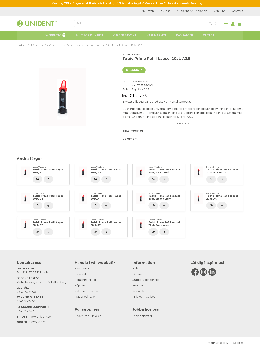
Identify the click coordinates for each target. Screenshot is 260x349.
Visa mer (181, 123)
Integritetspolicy (217, 342)
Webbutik (55, 35)
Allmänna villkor (85, 279)
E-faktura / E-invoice (88, 316)
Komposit (95, 45)
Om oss (165, 11)
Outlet (209, 35)
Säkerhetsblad (132, 130)
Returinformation (86, 291)
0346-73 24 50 (26, 301)
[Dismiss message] (242, 3)
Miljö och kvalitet (143, 296)
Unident (21, 45)
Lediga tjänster (142, 316)
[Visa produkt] (48, 179)
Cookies (238, 342)
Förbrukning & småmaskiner (46, 45)
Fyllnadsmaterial (75, 45)
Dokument (129, 138)
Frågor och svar (85, 296)
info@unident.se (40, 316)
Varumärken (156, 35)
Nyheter (148, 11)
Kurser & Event (125, 35)
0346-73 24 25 (26, 311)
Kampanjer (184, 35)
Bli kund (80, 274)
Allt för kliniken (89, 35)
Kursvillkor (139, 291)
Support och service (192, 11)
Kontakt (237, 11)
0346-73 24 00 (26, 291)
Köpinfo (219, 11)
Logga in (136, 70)
